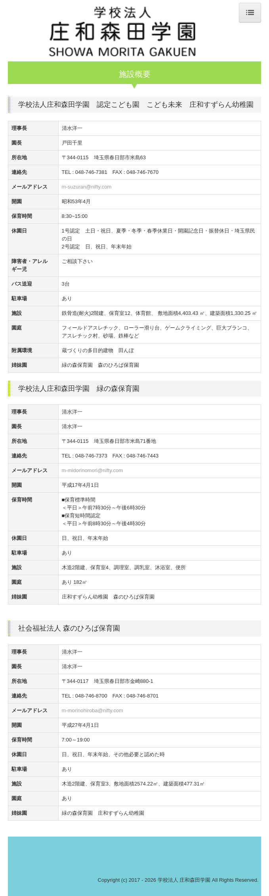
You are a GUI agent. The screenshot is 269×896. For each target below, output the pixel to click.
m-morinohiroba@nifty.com (92, 710)
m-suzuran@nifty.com (87, 187)
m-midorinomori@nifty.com (92, 470)
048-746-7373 (91, 456)
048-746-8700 (91, 696)
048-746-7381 (91, 172)
